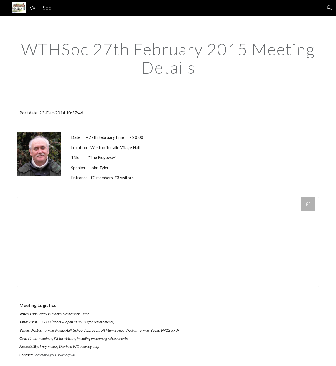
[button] (329, 7)
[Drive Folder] (168, 242)
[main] (168, 58)
